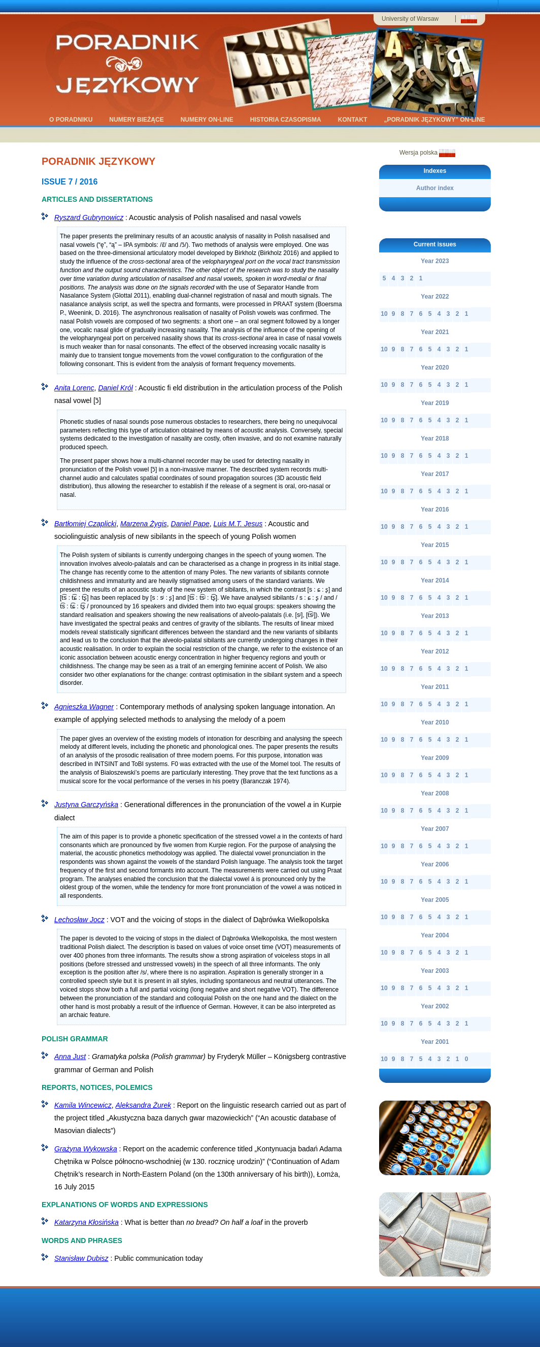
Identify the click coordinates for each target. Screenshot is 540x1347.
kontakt (353, 120)
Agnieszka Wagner (84, 707)
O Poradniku (71, 120)
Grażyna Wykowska (85, 1149)
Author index (435, 188)
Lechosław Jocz (79, 920)
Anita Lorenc (74, 388)
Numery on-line (208, 120)
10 (384, 313)
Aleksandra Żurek (143, 1105)
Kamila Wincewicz (83, 1105)
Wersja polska (427, 152)
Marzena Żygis (143, 524)
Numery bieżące (137, 120)
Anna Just (70, 1056)
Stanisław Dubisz (81, 1258)
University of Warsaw (410, 18)
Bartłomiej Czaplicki (85, 524)
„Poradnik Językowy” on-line (435, 120)
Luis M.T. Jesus (238, 524)
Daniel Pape (190, 524)
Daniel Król (115, 388)
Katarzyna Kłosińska (86, 1222)
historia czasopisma (286, 120)
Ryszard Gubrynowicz (88, 217)
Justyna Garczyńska (86, 804)
